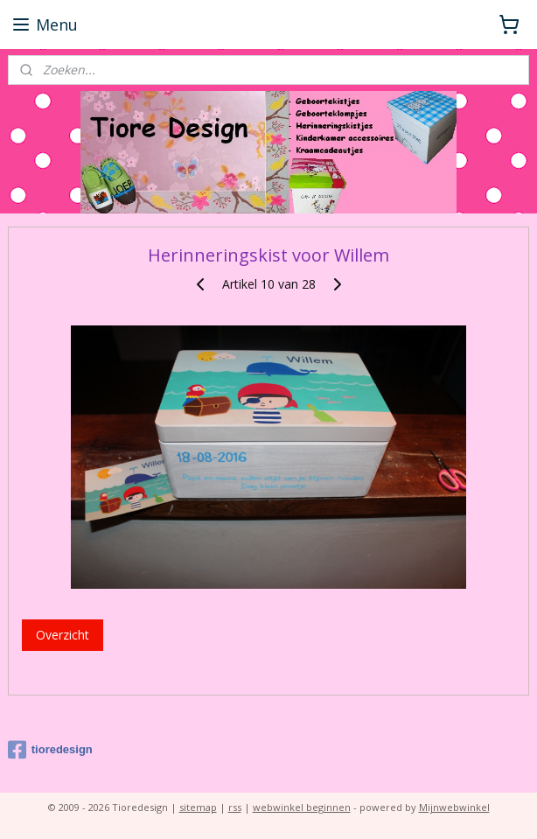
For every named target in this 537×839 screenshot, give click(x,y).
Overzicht (62, 634)
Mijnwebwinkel (454, 807)
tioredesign (50, 749)
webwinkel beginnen (302, 807)
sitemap (198, 807)
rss (234, 807)
